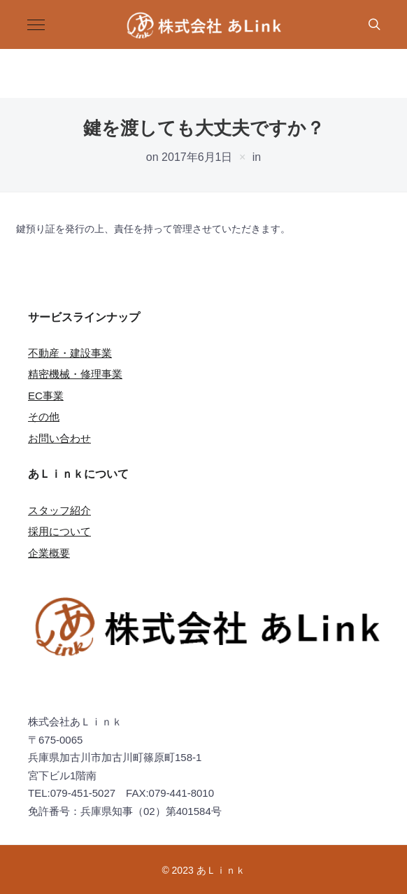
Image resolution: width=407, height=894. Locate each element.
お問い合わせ (59, 438)
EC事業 (46, 396)
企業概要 (49, 553)
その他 (43, 417)
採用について (59, 531)
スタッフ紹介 (59, 510)
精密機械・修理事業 (75, 374)
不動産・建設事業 (70, 353)
